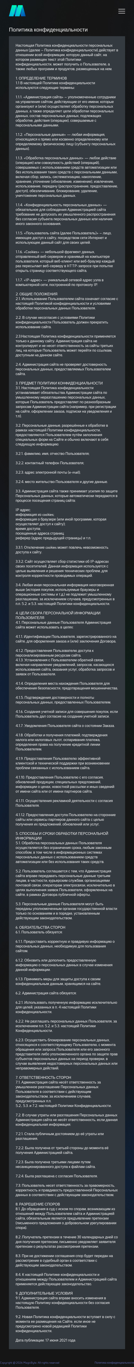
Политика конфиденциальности (114, 1362)
